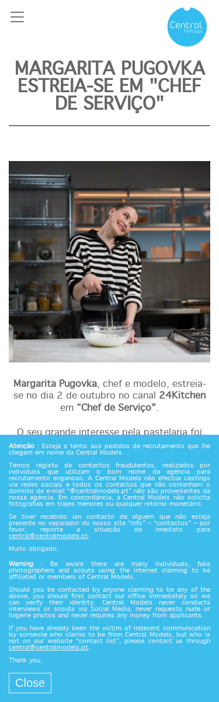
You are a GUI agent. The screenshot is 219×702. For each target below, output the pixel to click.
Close (30, 682)
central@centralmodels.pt (48, 536)
